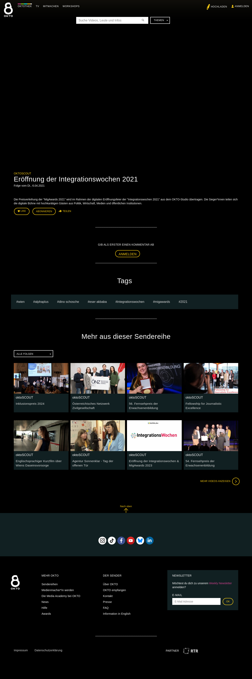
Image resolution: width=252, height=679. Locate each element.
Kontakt (108, 593)
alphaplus (42, 300)
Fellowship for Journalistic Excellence (209, 402)
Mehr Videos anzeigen (218, 478)
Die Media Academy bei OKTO (61, 593)
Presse (107, 599)
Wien (21, 300)
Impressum (21, 647)
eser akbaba (98, 300)
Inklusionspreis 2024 (29, 402)
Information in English (117, 611)
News (45, 599)
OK (228, 599)
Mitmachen (52, 6)
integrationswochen (130, 300)
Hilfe (44, 605)
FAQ (106, 605)
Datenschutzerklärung (48, 647)
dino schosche (69, 300)
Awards (46, 611)
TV (38, 6)
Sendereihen (50, 581)
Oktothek (26, 6)
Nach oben (126, 506)
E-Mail (177, 592)
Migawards (162, 300)
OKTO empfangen (114, 587)
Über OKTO (110, 581)
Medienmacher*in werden (58, 587)
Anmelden (128, 253)
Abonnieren (44, 210)
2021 (183, 300)
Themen (161, 20)
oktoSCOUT (22, 173)
